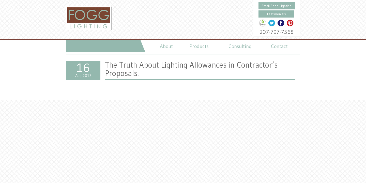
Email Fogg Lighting (277, 6)
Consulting (240, 46)
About (166, 46)
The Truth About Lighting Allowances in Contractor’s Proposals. (191, 69)
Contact (279, 46)
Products (198, 46)
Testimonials (276, 14)
